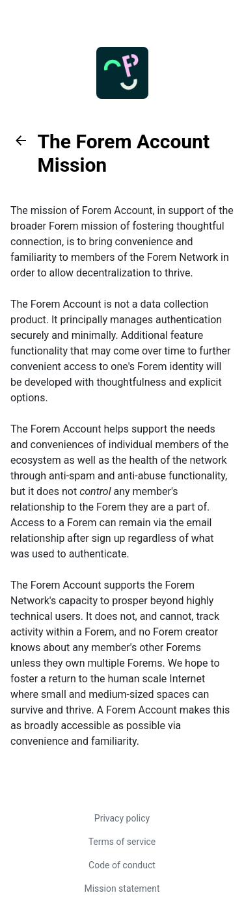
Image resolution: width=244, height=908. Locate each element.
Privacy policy (122, 818)
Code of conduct (122, 865)
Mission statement (121, 888)
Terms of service (122, 841)
